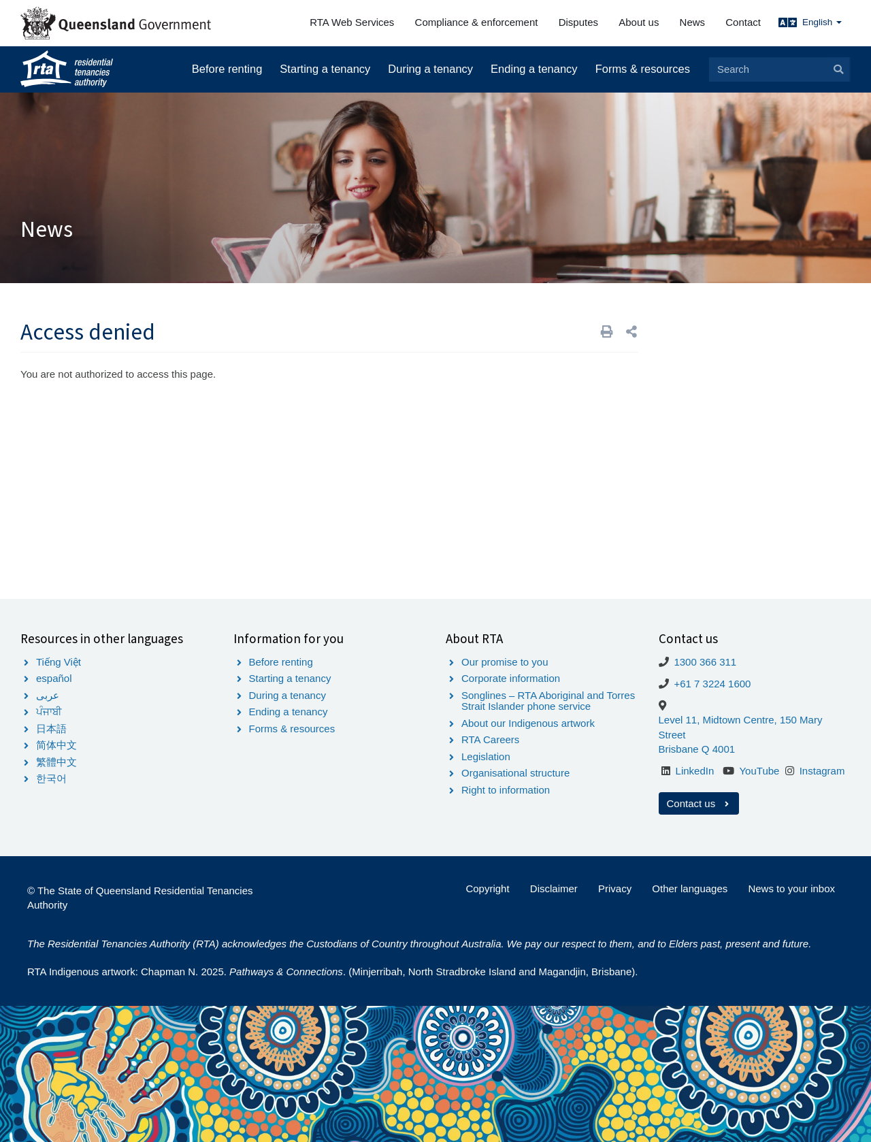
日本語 (51, 728)
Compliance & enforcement (476, 22)
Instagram (822, 771)
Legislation (485, 756)
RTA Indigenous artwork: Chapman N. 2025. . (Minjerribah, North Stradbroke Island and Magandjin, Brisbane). (332, 971)
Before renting (227, 69)
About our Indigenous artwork (528, 723)
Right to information (505, 790)
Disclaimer (554, 888)
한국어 (51, 778)
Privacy (614, 888)
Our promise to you (504, 662)
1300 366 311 (705, 662)
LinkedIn (695, 771)
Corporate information (510, 678)
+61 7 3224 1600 (712, 683)
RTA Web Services (352, 22)
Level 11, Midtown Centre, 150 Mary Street (741, 727)
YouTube (759, 771)
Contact (743, 22)
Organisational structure (515, 773)
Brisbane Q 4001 (697, 749)
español (54, 678)
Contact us (699, 803)
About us (639, 22)
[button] (631, 332)
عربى (47, 695)
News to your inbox (791, 888)
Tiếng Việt (58, 662)
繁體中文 (56, 762)
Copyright (487, 888)
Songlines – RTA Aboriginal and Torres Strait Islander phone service (548, 701)
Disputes (578, 22)
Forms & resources (642, 69)
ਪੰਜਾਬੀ (49, 711)
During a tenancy (430, 69)
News (693, 22)
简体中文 (56, 745)
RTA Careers (490, 739)
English (822, 22)
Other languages (689, 888)
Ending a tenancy (534, 69)
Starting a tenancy (325, 69)
